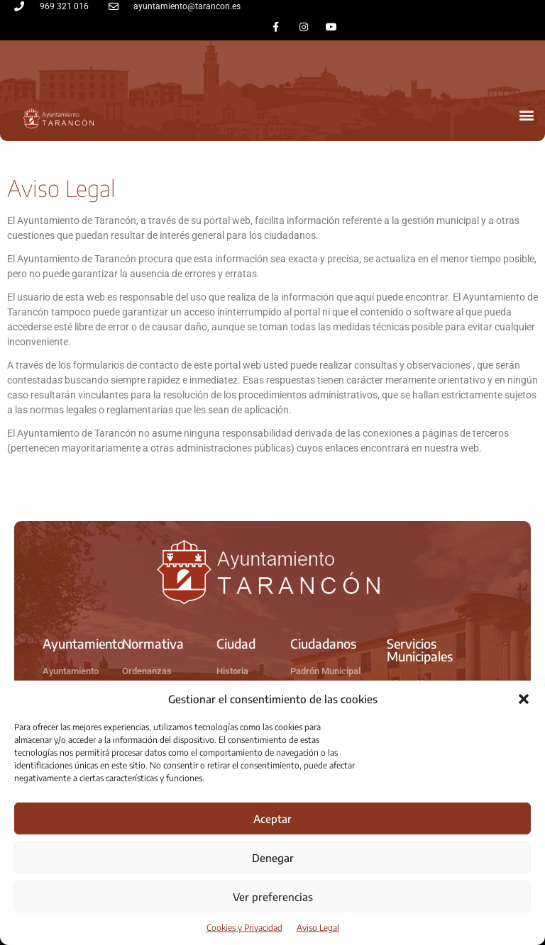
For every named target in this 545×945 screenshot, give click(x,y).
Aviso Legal (318, 927)
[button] (524, 699)
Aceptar (272, 818)
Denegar (273, 857)
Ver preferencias (273, 896)
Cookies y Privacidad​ (244, 927)
